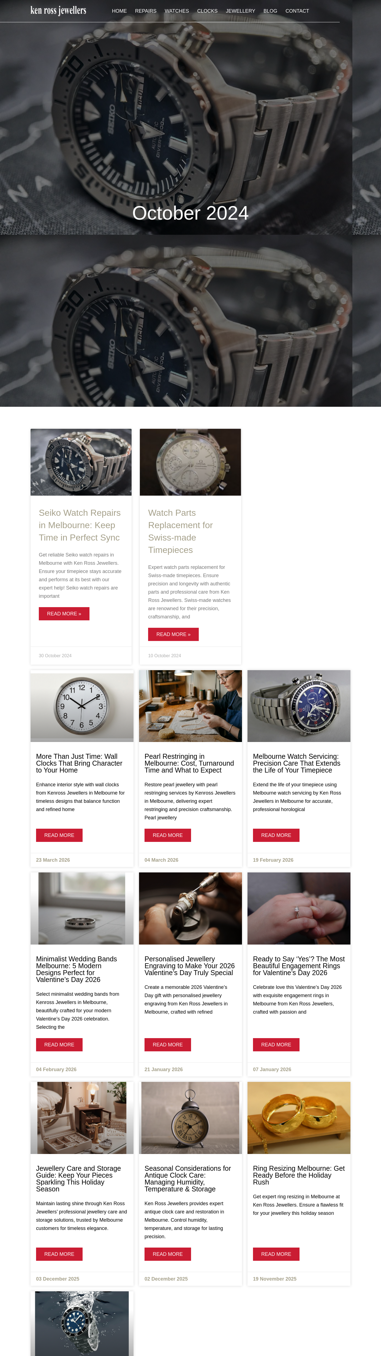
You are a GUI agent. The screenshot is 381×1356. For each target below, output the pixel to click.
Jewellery (282, 11)
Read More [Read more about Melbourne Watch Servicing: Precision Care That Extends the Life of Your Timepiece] (276, 835)
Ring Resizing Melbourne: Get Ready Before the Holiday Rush (299, 1175)
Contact (338, 11)
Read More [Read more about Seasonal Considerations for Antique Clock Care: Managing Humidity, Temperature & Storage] (168, 1254)
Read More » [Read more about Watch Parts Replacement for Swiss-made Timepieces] (173, 634)
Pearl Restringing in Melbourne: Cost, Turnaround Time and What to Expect (189, 763)
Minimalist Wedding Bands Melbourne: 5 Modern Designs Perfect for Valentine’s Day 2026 (76, 969)
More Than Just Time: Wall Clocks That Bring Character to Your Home (79, 763)
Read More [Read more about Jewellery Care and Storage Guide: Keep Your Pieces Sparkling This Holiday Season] (59, 1254)
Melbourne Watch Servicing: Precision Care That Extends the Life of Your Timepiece (297, 763)
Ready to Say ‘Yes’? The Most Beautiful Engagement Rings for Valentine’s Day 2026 (299, 965)
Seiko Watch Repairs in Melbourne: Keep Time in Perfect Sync (80, 525)
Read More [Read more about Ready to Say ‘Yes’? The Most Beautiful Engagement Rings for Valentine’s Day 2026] (276, 1044)
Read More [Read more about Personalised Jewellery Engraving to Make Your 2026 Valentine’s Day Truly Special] (168, 1044)
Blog (312, 11)
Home (160, 11)
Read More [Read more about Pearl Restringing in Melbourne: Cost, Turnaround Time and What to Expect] (168, 835)
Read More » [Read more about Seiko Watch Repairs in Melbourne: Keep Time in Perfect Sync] (64, 613)
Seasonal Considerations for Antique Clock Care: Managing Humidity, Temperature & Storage (188, 1178)
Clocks (249, 11)
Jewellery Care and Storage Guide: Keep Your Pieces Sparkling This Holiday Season (78, 1178)
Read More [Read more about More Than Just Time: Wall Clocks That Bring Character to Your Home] (59, 835)
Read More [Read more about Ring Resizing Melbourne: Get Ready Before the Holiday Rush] (276, 1254)
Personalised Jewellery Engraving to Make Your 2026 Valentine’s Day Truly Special (190, 965)
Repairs (187, 11)
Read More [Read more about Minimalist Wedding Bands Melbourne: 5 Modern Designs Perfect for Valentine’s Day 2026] (59, 1044)
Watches (218, 11)
